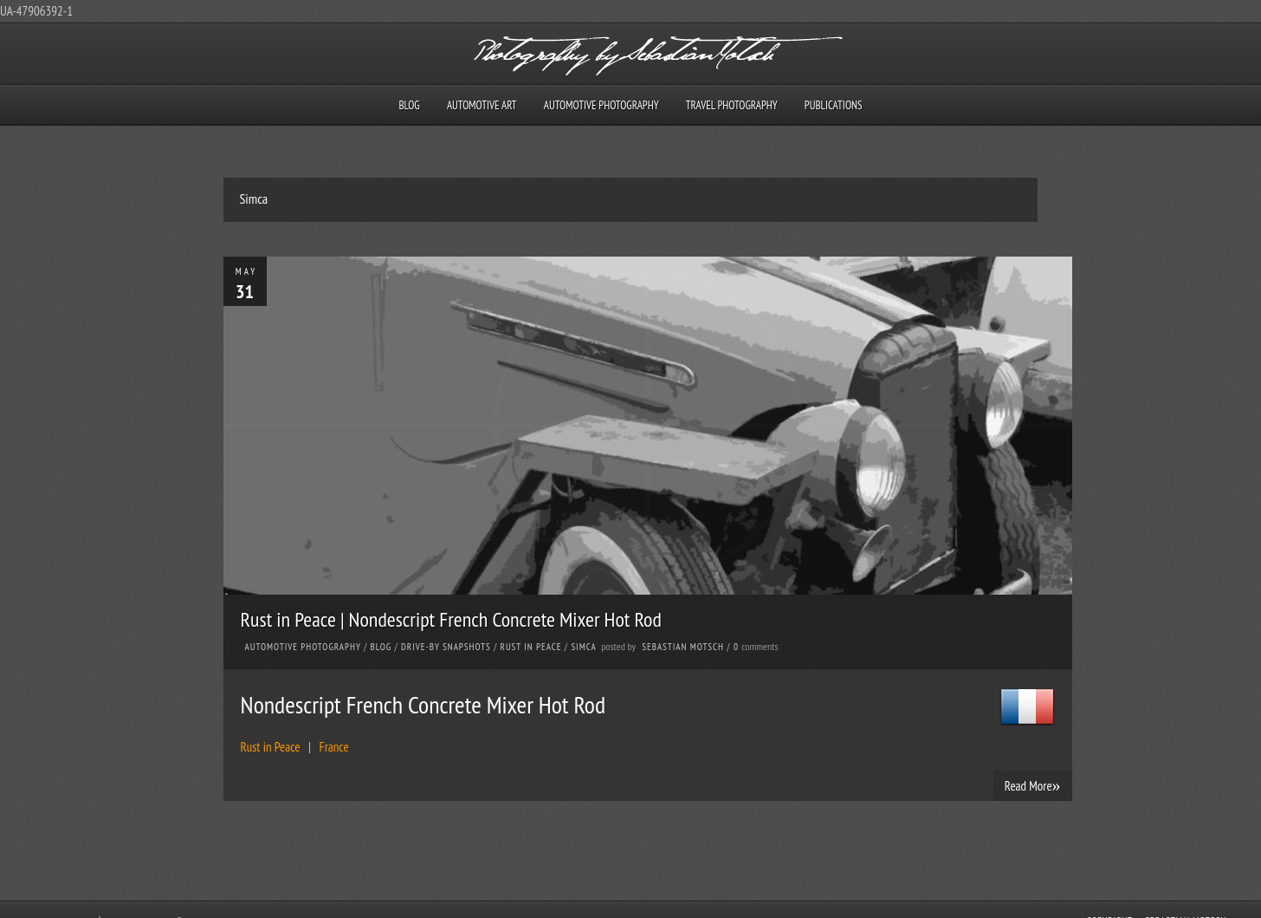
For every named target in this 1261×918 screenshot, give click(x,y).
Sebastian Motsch (683, 647)
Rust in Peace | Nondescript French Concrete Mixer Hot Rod (451, 619)
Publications (834, 105)
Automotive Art (482, 105)
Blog (408, 105)
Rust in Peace (531, 647)
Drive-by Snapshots (446, 647)
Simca (583, 647)
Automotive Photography (601, 105)
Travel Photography (732, 105)
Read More (1033, 785)
